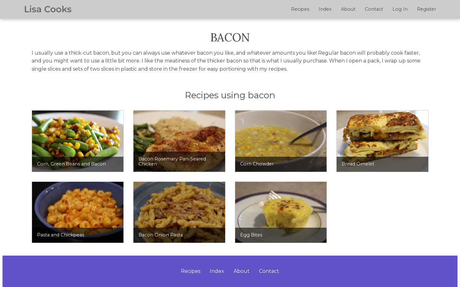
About (348, 9)
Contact (374, 9)
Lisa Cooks (48, 9)
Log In (400, 9)
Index (325, 9)
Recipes (300, 9)
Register (426, 9)
